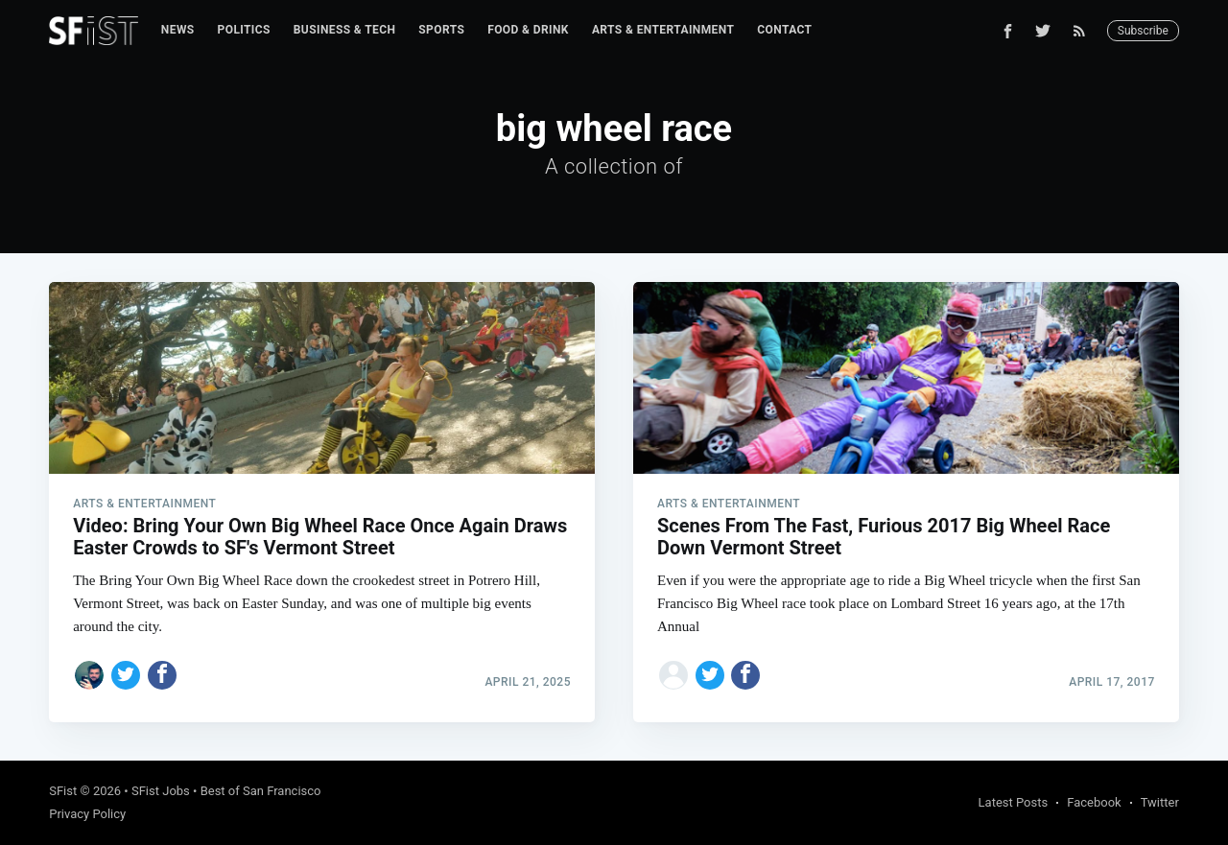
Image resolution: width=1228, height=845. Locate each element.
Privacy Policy (87, 814)
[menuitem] (178, 30)
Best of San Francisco (261, 791)
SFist (63, 791)
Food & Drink (528, 29)
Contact (784, 29)
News (178, 29)
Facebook (1094, 802)
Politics (244, 29)
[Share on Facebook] (162, 675)
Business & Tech (345, 29)
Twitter (1160, 802)
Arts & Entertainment (663, 29)
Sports (441, 29)
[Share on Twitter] (125, 675)
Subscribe (1143, 30)
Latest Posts (1014, 802)
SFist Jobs (160, 791)
